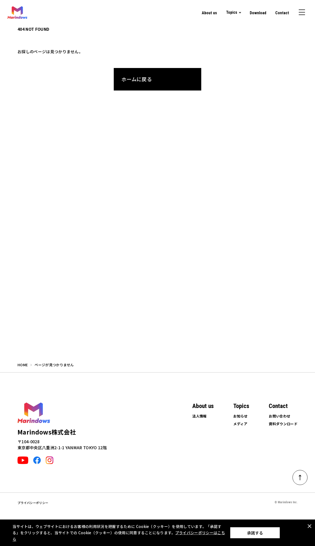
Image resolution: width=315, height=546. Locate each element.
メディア (240, 423)
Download (258, 12)
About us (209, 12)
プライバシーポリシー (33, 502)
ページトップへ (303, 475)
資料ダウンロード (283, 423)
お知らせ (240, 416)
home (23, 364)
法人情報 (199, 416)
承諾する (255, 533)
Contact (282, 12)
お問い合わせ (279, 416)
